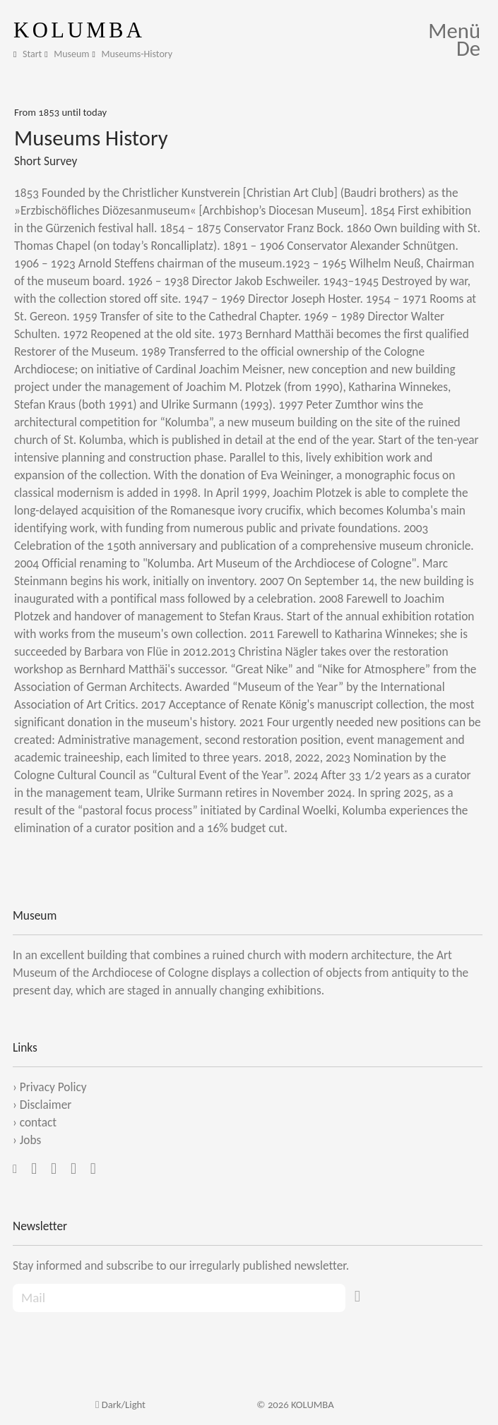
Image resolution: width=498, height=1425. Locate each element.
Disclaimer (46, 1104)
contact (38, 1122)
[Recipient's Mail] (179, 1298)
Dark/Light (120, 1404)
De (468, 48)
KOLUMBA (79, 30)
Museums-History (137, 54)
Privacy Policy (53, 1087)
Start (32, 54)
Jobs (30, 1140)
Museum (71, 54)
